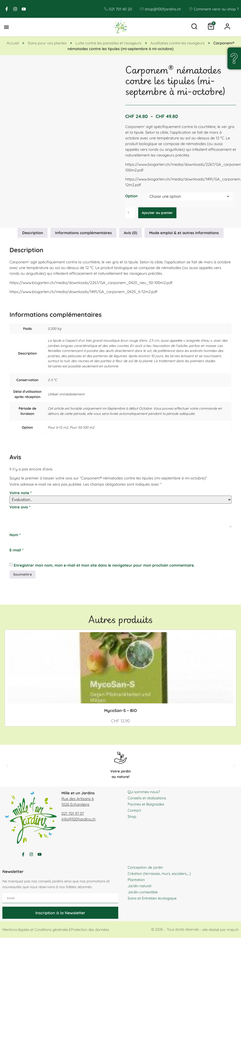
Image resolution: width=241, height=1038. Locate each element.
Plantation (137, 882)
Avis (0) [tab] (130, 233)
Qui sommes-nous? (144, 793)
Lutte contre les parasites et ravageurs (109, 43)
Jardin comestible (143, 894)
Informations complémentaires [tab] (83, 233)
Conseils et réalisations (148, 799)
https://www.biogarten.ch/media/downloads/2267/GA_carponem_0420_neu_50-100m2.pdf (90, 283)
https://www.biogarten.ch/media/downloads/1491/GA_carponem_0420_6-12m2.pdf (83, 292)
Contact (135, 811)
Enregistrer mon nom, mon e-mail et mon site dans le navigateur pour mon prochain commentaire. (104, 566)
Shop (132, 817)
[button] (6, 27)
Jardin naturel (140, 888)
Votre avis (19, 507)
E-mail (16, 550)
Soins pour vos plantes (47, 43)
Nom (15, 535)
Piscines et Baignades (147, 805)
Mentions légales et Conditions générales (35, 932)
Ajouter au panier (158, 213)
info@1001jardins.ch (78, 820)
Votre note (20, 493)
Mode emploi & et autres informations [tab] (184, 233)
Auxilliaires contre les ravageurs (177, 43)
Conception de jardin (146, 869)
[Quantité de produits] (130, 213)
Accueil (13, 43)
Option (131, 196)
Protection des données (90, 932)
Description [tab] (32, 233)
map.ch (233, 932)
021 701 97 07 (72, 814)
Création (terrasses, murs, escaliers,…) (160, 876)
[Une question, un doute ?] (234, 58)
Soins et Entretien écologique (153, 900)
